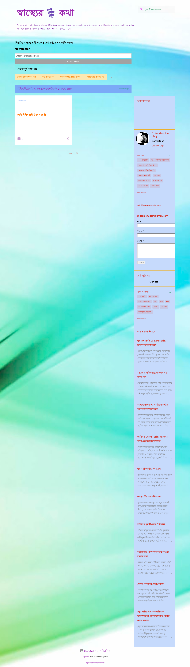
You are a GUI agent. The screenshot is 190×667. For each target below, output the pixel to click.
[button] (68, 139)
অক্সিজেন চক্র (157, 180)
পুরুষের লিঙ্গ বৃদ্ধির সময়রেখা (149, 469)
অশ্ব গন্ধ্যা (164, 307)
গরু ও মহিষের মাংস (144, 301)
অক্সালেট (157, 175)
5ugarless (85, 657)
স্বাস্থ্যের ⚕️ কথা (45, 13)
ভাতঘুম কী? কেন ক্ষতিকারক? (149, 496)
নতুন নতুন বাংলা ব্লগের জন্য (95, 663)
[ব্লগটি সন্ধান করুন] (159, 9)
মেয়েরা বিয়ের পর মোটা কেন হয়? (150, 584)
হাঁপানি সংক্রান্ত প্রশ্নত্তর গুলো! (70, 77)
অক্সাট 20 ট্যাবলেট (144, 175)
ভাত (161, 301)
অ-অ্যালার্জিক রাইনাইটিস (146, 170)
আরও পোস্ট (73, 153)
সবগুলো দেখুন (123, 89)
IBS (167, 301)
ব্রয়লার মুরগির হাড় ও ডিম (26, 77)
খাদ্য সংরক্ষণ (153, 296)
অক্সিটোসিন (155, 186)
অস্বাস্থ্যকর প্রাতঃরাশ (144, 312)
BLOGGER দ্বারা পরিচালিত (95, 651)
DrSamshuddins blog (160, 135)
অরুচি (156, 307)
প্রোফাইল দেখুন (158, 146)
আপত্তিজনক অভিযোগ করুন (149, 205)
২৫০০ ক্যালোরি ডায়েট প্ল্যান (160, 160)
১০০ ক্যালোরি (143, 160)
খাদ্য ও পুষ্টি (142, 296)
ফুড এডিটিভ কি (47, 77)
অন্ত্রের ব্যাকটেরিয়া (144, 307)
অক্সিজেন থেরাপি (143, 180)
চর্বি (155, 301)
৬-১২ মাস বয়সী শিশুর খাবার (147, 165)
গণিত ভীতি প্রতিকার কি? (95, 77)
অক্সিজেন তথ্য (143, 186)
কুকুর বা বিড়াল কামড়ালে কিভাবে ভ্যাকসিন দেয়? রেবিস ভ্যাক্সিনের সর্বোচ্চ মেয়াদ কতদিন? (153, 616)
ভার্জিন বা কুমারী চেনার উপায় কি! (151, 524)
